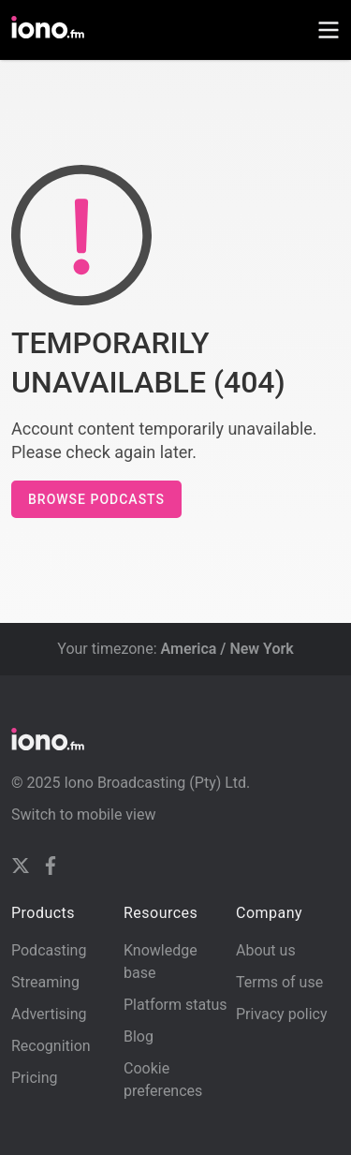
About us (266, 950)
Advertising (49, 1014)
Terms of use (279, 982)
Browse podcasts (96, 499)
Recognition (51, 1046)
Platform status (175, 1005)
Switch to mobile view (83, 814)
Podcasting (48, 950)
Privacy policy (282, 1014)
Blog (139, 1036)
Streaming (45, 982)
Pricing (34, 1078)
